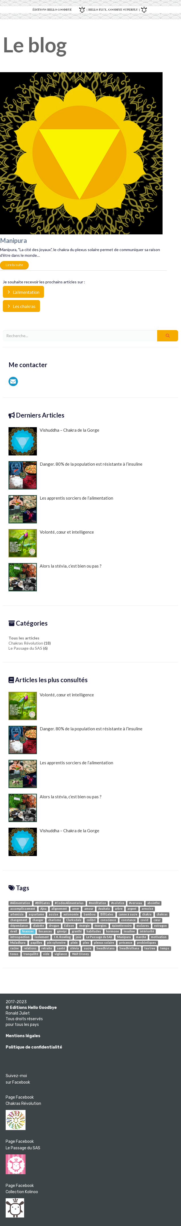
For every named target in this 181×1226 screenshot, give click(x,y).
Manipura (13, 240)
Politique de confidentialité (34, 1047)
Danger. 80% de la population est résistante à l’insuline (75, 475)
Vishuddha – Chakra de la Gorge (54, 441)
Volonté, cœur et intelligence (51, 543)
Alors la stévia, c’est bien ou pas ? (55, 577)
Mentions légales (23, 1036)
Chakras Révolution (26, 643)
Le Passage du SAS (25, 648)
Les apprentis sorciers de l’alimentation (61, 509)
